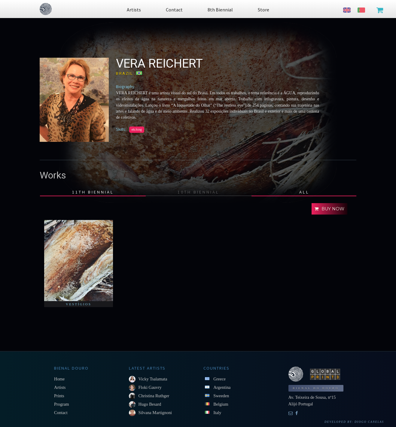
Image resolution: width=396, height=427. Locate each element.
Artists (59, 387)
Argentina (221, 387)
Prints (59, 395)
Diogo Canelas (369, 421)
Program (61, 404)
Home (59, 379)
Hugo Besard (150, 404)
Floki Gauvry (150, 387)
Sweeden (221, 395)
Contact (61, 412)
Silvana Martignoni (155, 412)
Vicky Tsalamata (153, 379)
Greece (219, 379)
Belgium (220, 404)
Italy (217, 412)
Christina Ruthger (154, 395)
